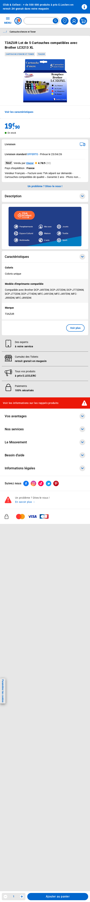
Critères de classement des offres (25, 793)
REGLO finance (14, 552)
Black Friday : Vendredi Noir (21, 604)
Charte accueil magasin (19, 599)
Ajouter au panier (58, 896)
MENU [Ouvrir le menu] (7, 20)
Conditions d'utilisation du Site (23, 742)
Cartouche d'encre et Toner (20, 54)
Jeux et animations (16, 520)
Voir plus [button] (75, 328)
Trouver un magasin (16, 664)
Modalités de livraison (18, 756)
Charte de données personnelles (24, 746)
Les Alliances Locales (17, 640)
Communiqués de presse (19, 659)
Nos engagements (15, 636)
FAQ (7, 691)
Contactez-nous (14, 701)
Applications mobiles (17, 576)
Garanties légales (15, 770)
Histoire (9, 622)
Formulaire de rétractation (20, 765)
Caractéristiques (45, 257)
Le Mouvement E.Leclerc (19, 626)
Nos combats (13, 631)
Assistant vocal (14, 571)
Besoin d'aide (45, 677)
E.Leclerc (18, 590)
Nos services (45, 538)
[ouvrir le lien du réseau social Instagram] (33, 808)
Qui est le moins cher (17, 655)
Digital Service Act (15, 779)
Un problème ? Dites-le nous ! (22, 710)
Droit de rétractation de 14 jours (24, 761)
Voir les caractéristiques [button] (19, 111)
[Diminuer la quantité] (5, 896)
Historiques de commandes (21, 686)
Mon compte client (16, 682)
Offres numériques (16, 585)
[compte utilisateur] (74, 21)
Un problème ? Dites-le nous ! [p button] (45, 186)
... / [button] (5, 31)
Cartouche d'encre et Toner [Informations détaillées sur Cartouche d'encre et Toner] (23, 32)
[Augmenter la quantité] (22, 896)
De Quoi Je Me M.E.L (17, 650)
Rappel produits (14, 784)
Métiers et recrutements (19, 645)
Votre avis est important (19, 580)
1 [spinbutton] (13, 896)
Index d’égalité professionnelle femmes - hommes (34, 789)
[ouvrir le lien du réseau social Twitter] (48, 808)
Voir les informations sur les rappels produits (31, 488)
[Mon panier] (83, 21)
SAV (7, 696)
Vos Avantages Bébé (17, 516)
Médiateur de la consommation (23, 705)
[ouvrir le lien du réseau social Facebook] (26, 808)
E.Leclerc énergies (15, 548)
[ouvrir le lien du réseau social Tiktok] (41, 808)
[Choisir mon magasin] (65, 21)
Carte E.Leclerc (14, 511)
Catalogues (11, 506)
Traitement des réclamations (22, 775)
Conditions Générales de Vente (23, 732)
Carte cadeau (13, 566)
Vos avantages (45, 501)
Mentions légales (15, 737)
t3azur (30, 163)
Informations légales (45, 727)
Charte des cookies (16, 751)
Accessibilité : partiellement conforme (27, 715)
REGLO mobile (13, 557)
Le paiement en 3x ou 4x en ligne (24, 595)
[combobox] (41, 20)
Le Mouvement (45, 617)
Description (45, 196)
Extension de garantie (18, 562)
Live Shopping (13, 525)
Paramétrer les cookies (2, 690)
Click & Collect (13, 543)
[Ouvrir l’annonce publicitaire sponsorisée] (45, 226)
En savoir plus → (25, 827)
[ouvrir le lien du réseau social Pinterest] (56, 808)
